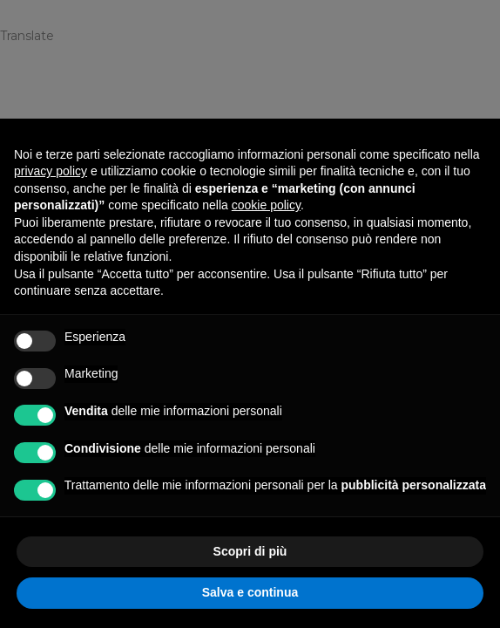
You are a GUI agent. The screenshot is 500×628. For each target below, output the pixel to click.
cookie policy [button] (266, 205)
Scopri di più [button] (250, 551)
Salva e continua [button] (250, 592)
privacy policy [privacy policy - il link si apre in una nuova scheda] (50, 171)
